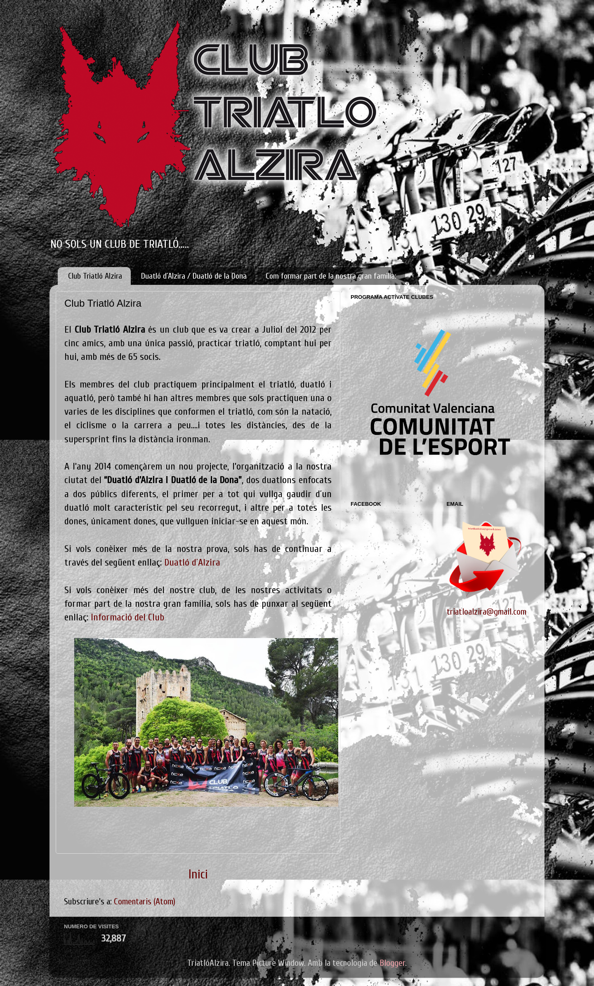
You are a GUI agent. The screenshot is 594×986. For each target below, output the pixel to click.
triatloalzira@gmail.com (486, 612)
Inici (198, 874)
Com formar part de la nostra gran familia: (331, 276)
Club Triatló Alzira (95, 276)
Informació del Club (127, 617)
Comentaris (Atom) (144, 902)
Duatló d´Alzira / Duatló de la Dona (194, 276)
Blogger (392, 963)
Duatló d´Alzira (192, 562)
